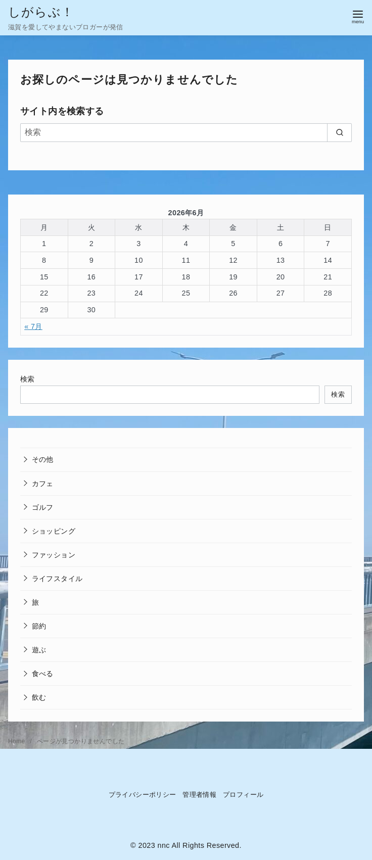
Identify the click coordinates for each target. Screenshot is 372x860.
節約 (39, 626)
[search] (339, 132)
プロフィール (243, 794)
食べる (43, 674)
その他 (43, 459)
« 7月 (33, 326)
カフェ (43, 484)
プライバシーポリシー (142, 794)
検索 (27, 379)
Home (17, 741)
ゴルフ (43, 507)
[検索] (186, 132)
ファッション (53, 555)
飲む (39, 697)
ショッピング (53, 531)
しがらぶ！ (41, 12)
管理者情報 (199, 794)
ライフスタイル (57, 579)
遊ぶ (39, 650)
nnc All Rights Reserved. (200, 845)
